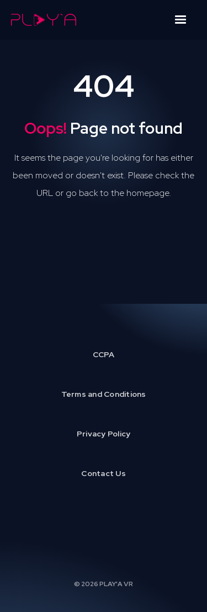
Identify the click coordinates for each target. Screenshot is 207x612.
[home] (43, 20)
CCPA (104, 354)
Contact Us (103, 473)
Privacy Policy (104, 434)
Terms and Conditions (103, 394)
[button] (180, 19)
